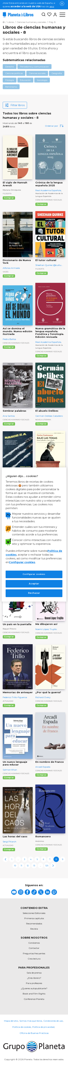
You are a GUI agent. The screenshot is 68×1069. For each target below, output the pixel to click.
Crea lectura (34, 958)
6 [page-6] (43, 859)
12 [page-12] (28, 865)
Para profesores (34, 983)
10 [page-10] (15, 865)
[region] (34, 534)
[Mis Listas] (48, 14)
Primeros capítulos (34, 918)
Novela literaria (43, 420)
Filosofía (7, 194)
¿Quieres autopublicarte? (34, 988)
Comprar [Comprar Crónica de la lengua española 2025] (41, 204)
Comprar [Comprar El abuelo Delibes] (41, 424)
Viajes (5, 272)
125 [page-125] (46, 865)
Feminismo (11, 86)
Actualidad (8, 701)
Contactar (34, 948)
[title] (14, 892)
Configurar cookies (22, 562)
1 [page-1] (11, 859)
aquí (52, 6)
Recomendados (34, 923)
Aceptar (34, 583)
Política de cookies (21, 1027)
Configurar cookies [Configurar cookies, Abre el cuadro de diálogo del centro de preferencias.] (34, 574)
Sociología (42, 80)
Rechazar (34, 593)
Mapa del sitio (11, 1020)
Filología (9, 80)
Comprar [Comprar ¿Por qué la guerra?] (41, 705)
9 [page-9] (62, 859)
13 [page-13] (34, 865)
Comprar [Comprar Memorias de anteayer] (9, 705)
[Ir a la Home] (4, 22)
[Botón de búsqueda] (43, 14)
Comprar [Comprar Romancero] (41, 849)
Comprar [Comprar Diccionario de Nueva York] (9, 276)
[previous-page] (5, 859)
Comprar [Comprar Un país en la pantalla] (9, 637)
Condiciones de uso (53, 1020)
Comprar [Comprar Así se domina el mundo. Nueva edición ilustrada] (9, 347)
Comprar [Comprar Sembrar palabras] (9, 424)
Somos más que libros (30, 1020)
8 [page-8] (56, 859)
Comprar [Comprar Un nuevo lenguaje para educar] (9, 777)
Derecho (9, 66)
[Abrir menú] (62, 14)
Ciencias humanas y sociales (48, 200)
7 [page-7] (49, 859)
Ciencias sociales (37, 73)
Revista (34, 928)
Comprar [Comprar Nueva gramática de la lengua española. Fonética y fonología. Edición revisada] (41, 356)
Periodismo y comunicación (34, 66)
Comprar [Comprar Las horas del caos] (9, 849)
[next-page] (53, 865)
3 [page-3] (24, 859)
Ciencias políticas (14, 73)
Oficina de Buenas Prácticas (34, 1033)
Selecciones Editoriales (34, 913)
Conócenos (34, 942)
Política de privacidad (43, 1027)
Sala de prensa (34, 972)
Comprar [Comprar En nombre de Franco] (41, 775)
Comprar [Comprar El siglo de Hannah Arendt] (9, 198)
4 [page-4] (31, 859)
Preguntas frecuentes (34, 953)
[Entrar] (54, 14)
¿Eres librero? (34, 978)
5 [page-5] (37, 859)
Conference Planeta (34, 999)
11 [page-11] (21, 865)
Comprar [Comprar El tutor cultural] (41, 273)
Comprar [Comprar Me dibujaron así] (41, 637)
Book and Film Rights (34, 993)
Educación (25, 80)
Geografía (56, 73)
